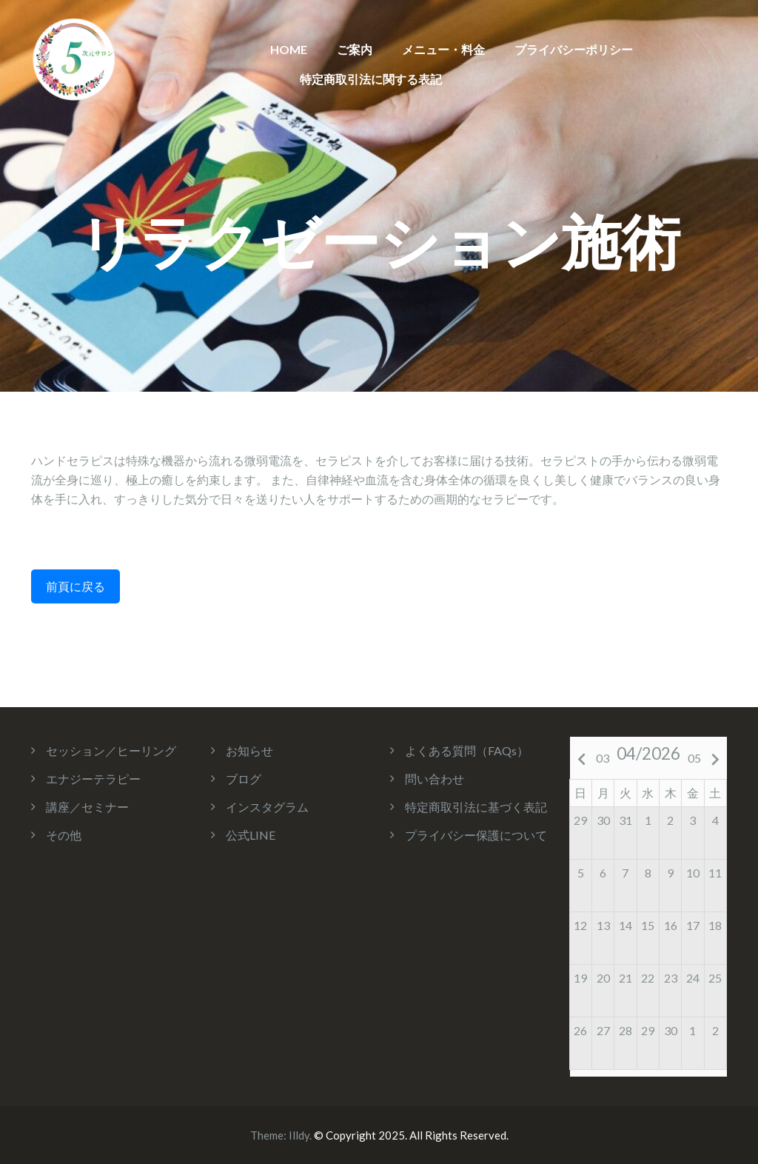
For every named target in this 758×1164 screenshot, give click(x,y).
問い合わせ (434, 779)
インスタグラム (267, 807)
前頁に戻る (75, 586)
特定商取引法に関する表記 (371, 79)
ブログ (243, 779)
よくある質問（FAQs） (467, 750)
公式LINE (250, 835)
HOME (288, 49)
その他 (63, 835)
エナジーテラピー (93, 779)
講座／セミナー (87, 807)
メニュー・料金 (443, 49)
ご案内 (354, 49)
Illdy (299, 1135)
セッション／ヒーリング (111, 750)
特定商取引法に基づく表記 (476, 807)
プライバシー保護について (476, 835)
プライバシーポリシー (573, 49)
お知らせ (249, 750)
